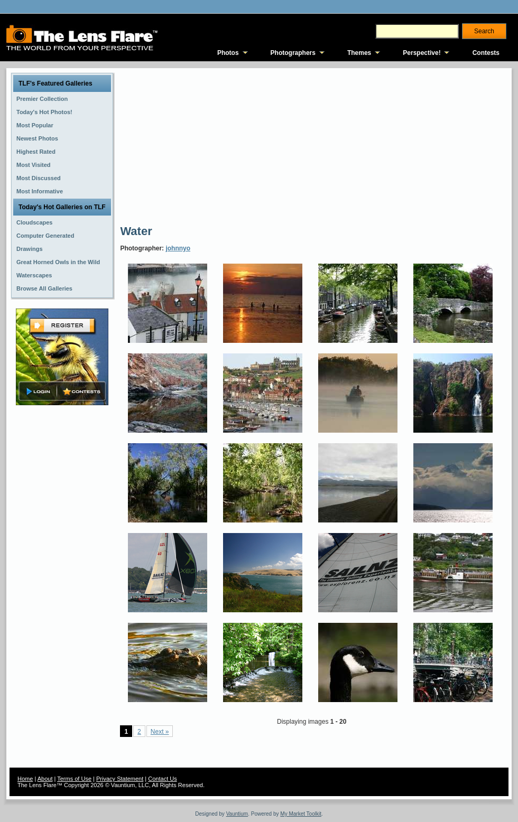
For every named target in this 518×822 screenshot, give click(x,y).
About (45, 779)
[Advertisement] (266, 145)
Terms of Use (74, 779)
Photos (228, 53)
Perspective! (421, 53)
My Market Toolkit (300, 814)
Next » (160, 731)
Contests (486, 53)
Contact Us (162, 779)
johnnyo (177, 248)
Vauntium (237, 814)
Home (25, 779)
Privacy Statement (119, 779)
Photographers (293, 53)
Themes (359, 53)
